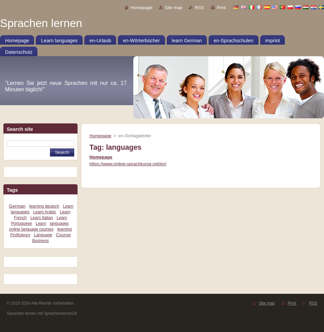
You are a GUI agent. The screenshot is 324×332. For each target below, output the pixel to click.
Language (43, 235)
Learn (41, 223)
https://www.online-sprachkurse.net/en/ (127, 163)
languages (59, 223)
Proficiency (20, 235)
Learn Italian (41, 217)
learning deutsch (44, 206)
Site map (173, 7)
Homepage (141, 7)
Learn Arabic (44, 212)
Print (221, 7)
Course (63, 234)
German (17, 206)
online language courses (31, 229)
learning (64, 229)
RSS (199, 7)
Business (40, 240)
